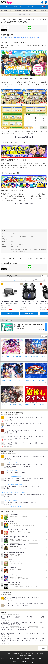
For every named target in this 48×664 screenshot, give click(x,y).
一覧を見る (44, 276)
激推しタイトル (27, 14)
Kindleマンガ (22, 280)
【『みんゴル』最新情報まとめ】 (24, 78)
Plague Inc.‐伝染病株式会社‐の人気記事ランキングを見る (13, 492)
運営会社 (20, 653)
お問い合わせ (8, 653)
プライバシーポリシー (30, 653)
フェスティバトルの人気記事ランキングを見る (12, 484)
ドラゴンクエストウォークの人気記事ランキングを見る (13, 470)
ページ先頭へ (43, 648)
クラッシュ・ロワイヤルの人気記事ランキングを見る (13, 476)
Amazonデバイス (33, 280)
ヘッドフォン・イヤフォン (9, 280)
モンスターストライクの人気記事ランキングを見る (13, 506)
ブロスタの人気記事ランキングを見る (10, 500)
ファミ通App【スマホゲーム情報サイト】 (11, 10)
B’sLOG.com (27, 655)
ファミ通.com (19, 655)
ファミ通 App (6, 2)
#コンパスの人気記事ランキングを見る (10, 462)
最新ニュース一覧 (27, 10)
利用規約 (15, 653)
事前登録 (19, 14)
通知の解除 (40, 653)
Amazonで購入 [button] (10, 313)
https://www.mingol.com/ (17, 239)
